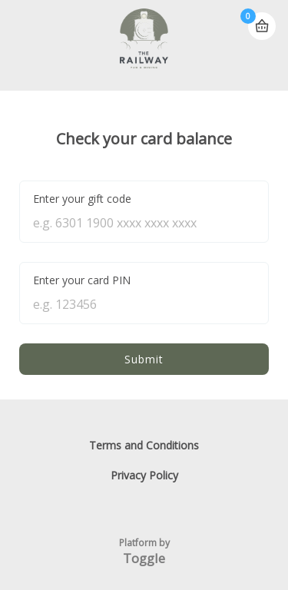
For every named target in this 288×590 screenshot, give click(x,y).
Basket (262, 19)
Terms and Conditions (144, 445)
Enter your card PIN (82, 280)
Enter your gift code (82, 198)
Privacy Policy (144, 475)
